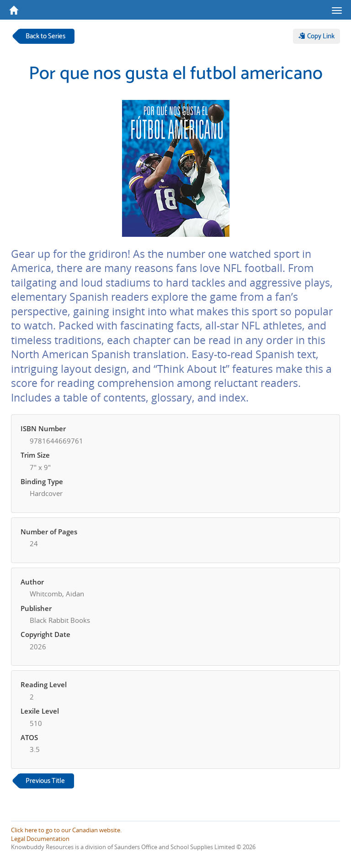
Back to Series (45, 36)
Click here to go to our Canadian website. (66, 830)
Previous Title (45, 781)
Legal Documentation (40, 839)
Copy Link (316, 36)
